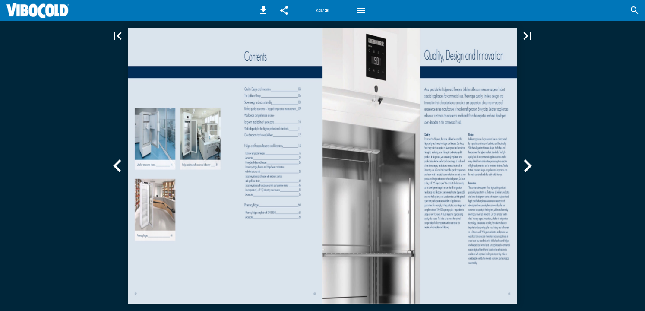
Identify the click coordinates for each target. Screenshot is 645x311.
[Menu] (361, 10)
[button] (263, 10)
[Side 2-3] (322, 10)
